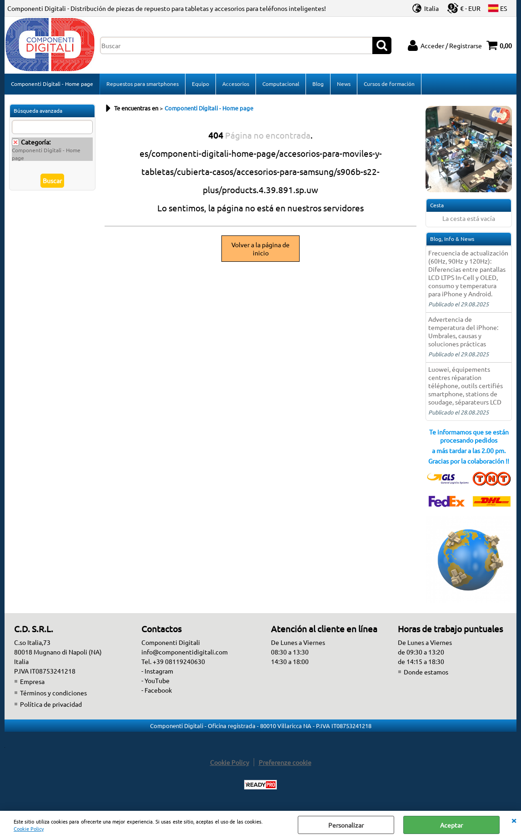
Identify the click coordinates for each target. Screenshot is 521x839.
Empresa (32, 681)
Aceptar (451, 825)
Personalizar (346, 825)
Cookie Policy (29, 828)
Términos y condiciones (53, 693)
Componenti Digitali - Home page (52, 83)
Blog (318, 83)
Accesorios (235, 83)
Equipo (200, 83)
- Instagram (157, 671)
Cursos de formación (389, 83)
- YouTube (155, 680)
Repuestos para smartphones (142, 83)
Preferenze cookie (285, 762)
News (344, 83)
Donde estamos (426, 672)
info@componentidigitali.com (184, 652)
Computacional (280, 83)
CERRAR (513, 819)
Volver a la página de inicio (260, 248)
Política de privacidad (51, 704)
